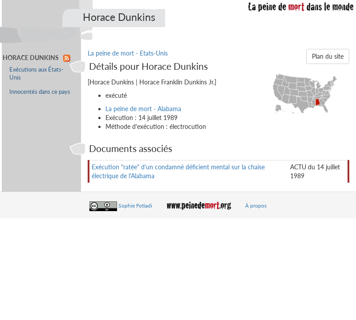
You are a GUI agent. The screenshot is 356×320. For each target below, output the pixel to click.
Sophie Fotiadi (135, 205)
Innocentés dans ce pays (39, 91)
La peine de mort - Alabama (143, 108)
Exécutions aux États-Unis (36, 73)
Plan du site (328, 56)
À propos (256, 205)
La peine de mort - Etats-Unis (128, 53)
